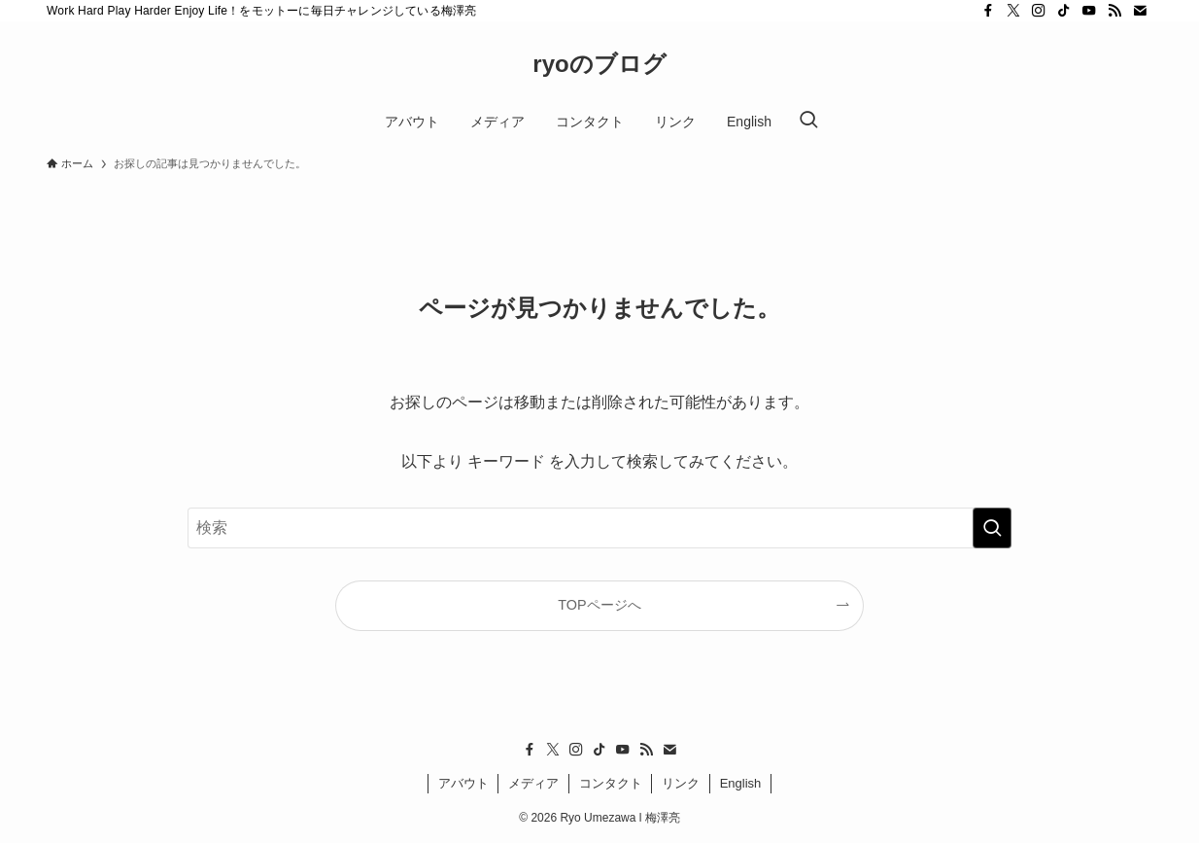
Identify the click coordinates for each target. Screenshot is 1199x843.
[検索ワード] (599, 528)
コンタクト (610, 783)
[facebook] (988, 10)
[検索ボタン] (808, 121)
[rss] (1114, 10)
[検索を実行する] (992, 528)
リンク (681, 783)
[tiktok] (1064, 10)
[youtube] (1089, 10)
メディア (533, 783)
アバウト (463, 783)
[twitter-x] (1013, 10)
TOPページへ (599, 605)
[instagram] (1038, 10)
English (741, 783)
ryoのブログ (599, 64)
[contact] (1139, 10)
